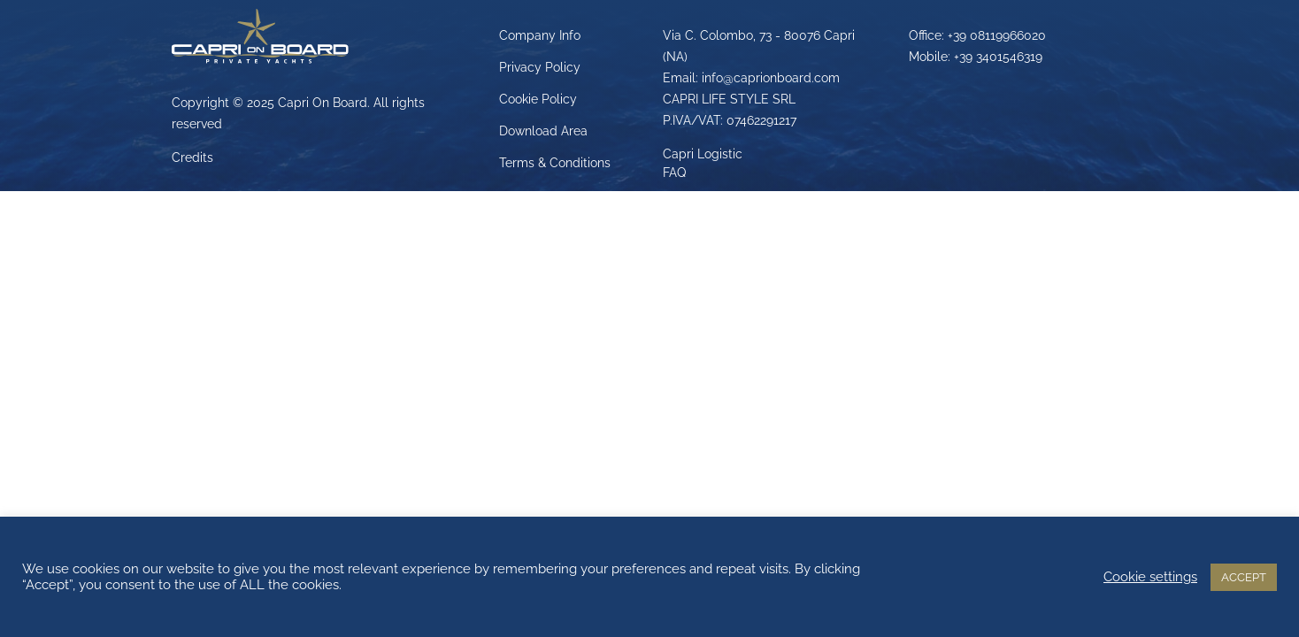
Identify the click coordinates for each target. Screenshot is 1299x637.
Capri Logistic (702, 154)
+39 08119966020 (997, 35)
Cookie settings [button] (1150, 576)
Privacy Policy (539, 67)
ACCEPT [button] (1243, 577)
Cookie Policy (538, 99)
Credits (192, 157)
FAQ (674, 172)
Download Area (543, 131)
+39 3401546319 (998, 57)
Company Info (539, 35)
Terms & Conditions (555, 163)
